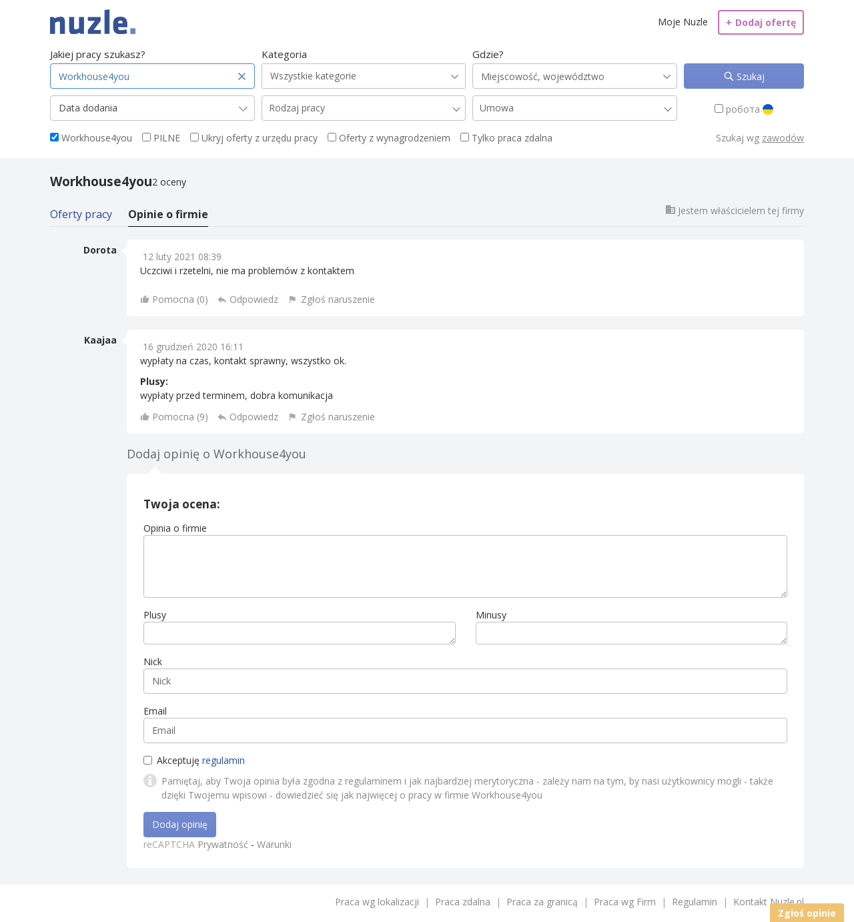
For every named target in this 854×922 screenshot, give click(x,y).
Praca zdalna (462, 901)
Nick (152, 661)
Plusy (154, 614)
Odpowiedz (254, 299)
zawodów (783, 137)
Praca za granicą (542, 901)
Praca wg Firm (625, 901)
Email (155, 711)
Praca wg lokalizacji (377, 901)
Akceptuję (194, 760)
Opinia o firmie (175, 528)
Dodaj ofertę (761, 22)
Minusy (491, 614)
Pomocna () (180, 299)
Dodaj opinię (179, 824)
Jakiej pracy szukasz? (97, 54)
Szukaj (749, 76)
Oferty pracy (81, 214)
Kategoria (284, 54)
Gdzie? (488, 54)
